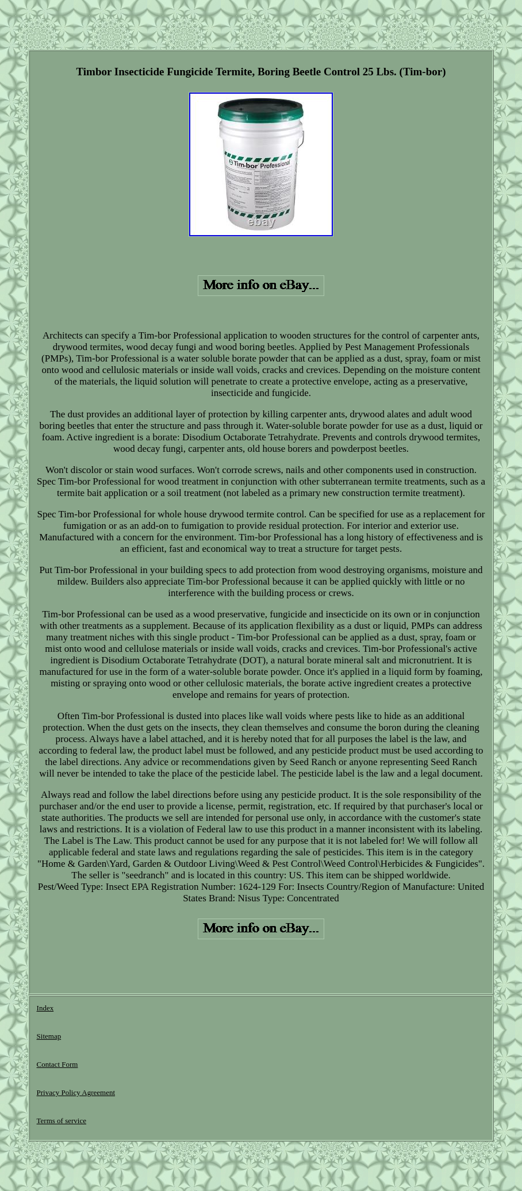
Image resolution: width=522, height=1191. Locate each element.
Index (45, 1008)
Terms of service (61, 1120)
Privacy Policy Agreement (76, 1092)
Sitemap (49, 1036)
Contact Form (57, 1064)
